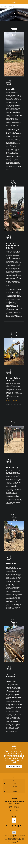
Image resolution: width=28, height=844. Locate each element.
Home (14, 781)
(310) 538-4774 (15, 1)
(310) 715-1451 (8, 1)
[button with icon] (14, 820)
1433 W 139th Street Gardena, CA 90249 (14, 807)
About (14, 783)
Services (15, 786)
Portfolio (15, 789)
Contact (15, 791)
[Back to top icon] (14, 832)
